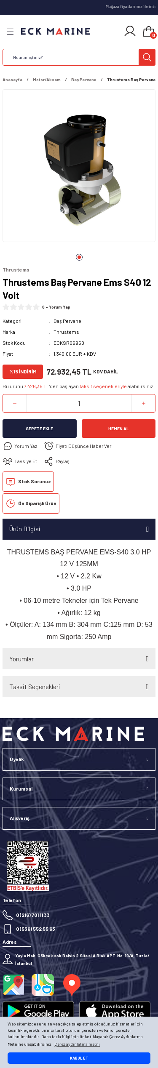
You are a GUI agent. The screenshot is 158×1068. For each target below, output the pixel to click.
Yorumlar (21, 659)
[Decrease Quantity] (14, 403)
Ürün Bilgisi (24, 529)
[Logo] (55, 31)
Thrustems (66, 332)
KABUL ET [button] (79, 1058)
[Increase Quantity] (143, 403)
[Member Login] (130, 31)
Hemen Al (118, 428)
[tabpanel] (79, 167)
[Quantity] (79, 403)
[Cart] (148, 32)
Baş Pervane (67, 321)
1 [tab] (79, 257)
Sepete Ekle (39, 428)
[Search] (79, 57)
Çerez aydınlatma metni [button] (77, 1044)
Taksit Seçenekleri (34, 686)
